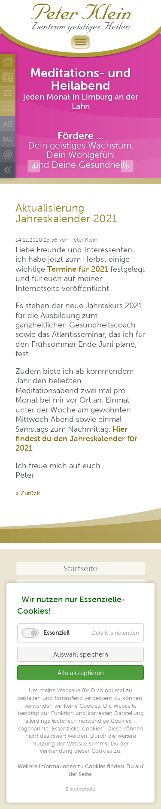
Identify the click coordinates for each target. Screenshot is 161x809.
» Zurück (27, 493)
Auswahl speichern (80, 654)
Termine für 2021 (77, 268)
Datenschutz (80, 789)
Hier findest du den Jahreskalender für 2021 (76, 438)
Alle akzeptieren (81, 672)
